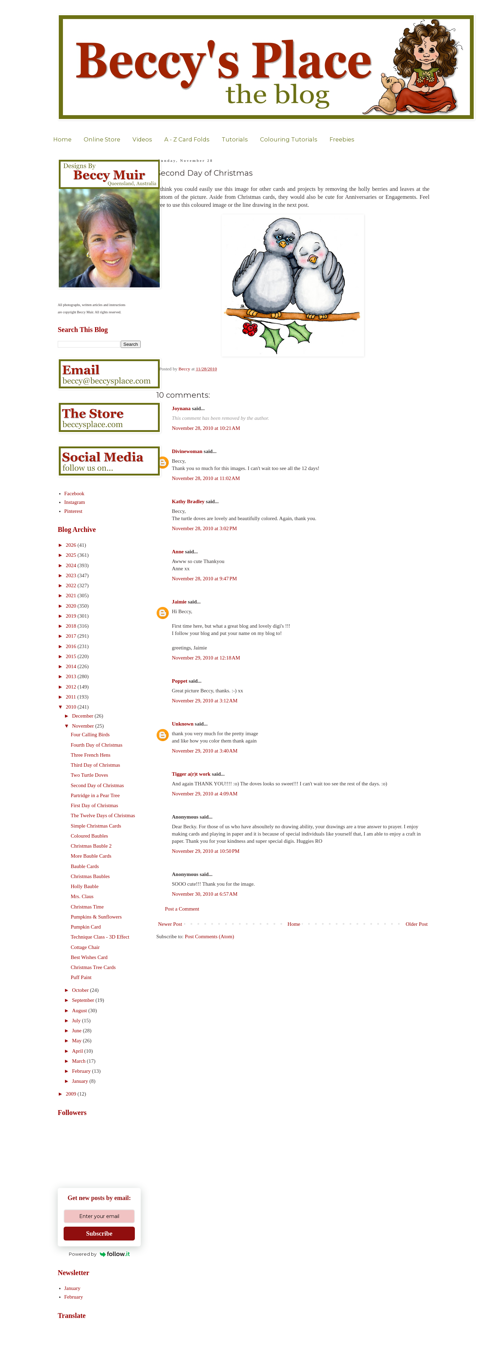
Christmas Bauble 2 (91, 846)
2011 (71, 697)
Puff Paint (81, 977)
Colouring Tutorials (288, 139)
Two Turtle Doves (89, 775)
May (77, 1040)
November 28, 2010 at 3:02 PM (204, 528)
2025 (71, 555)
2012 (71, 687)
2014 (71, 666)
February (82, 1071)
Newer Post (170, 924)
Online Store (102, 139)
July (77, 1020)
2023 (71, 575)
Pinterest (73, 511)
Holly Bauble (85, 886)
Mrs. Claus (82, 896)
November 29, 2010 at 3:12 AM (205, 700)
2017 (71, 636)
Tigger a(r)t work (191, 774)
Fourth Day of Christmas (97, 745)
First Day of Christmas (94, 805)
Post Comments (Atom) (209, 936)
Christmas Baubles (90, 876)
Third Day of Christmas (95, 765)
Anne (178, 551)
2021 (71, 595)
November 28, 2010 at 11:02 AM (206, 478)
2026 (71, 545)
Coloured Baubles (89, 836)
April (78, 1051)
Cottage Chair (85, 947)
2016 (71, 646)
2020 (71, 606)
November (83, 726)
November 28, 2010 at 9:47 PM (204, 578)
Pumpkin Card (86, 927)
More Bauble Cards (91, 856)
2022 (71, 585)
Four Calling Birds (90, 734)
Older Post (417, 924)
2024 (71, 565)
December (83, 716)
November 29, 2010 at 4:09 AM (205, 793)
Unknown (183, 724)
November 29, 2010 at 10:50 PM (206, 851)
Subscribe (99, 1233)
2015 (71, 656)
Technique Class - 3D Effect (100, 937)
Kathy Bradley (188, 501)
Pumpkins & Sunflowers (96, 917)
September (83, 1000)
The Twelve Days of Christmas (103, 815)
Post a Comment (182, 909)
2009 (71, 1094)
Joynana (181, 408)
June (77, 1030)
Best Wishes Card (89, 957)
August (80, 1010)
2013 (71, 676)
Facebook (74, 493)
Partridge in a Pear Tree (95, 795)
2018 (71, 626)
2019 (71, 616)
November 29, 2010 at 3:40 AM (205, 751)
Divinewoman (187, 451)
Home (62, 139)
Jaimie (179, 602)
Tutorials (235, 139)
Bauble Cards (85, 866)
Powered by (99, 1254)
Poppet (179, 681)
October (81, 990)
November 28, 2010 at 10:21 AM (206, 428)
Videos (142, 139)
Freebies (342, 139)
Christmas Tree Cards (93, 967)
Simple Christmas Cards (96, 826)
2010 (71, 707)
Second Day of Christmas (97, 785)
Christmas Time (87, 907)
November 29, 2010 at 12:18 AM (206, 658)
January (80, 1081)
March (79, 1061)
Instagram (74, 502)
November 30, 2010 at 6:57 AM (205, 894)
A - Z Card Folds (187, 139)
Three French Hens (91, 755)
